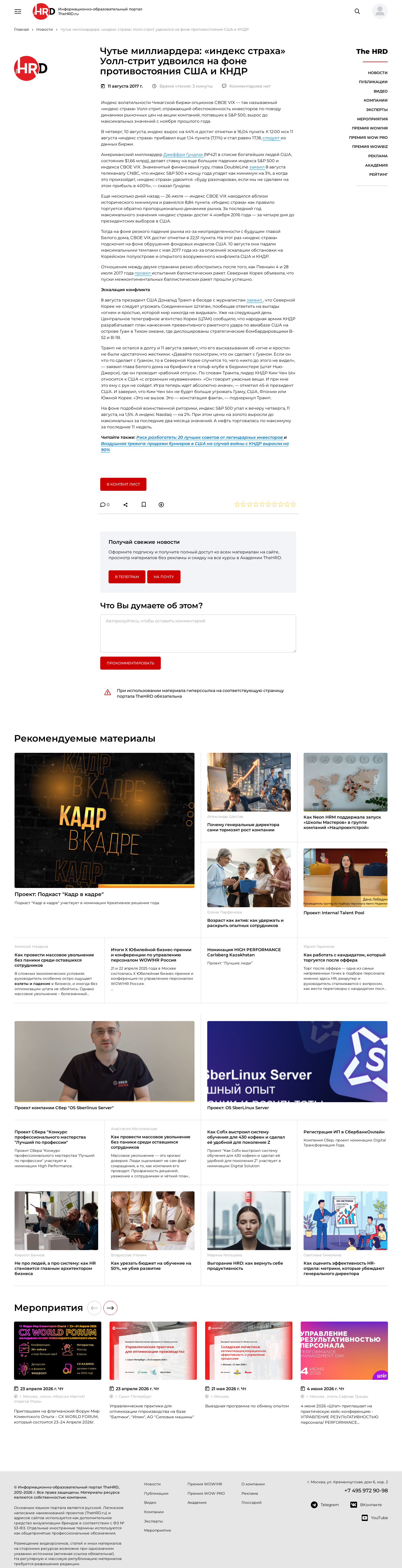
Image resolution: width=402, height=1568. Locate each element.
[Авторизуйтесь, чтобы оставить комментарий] (198, 633)
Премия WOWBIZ (370, 146)
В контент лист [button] (123, 484)
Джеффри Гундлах (183, 154)
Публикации (373, 82)
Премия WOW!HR (370, 128)
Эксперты (377, 109)
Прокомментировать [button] (130, 663)
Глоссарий (252, 1502)
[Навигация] (17, 11)
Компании (376, 100)
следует (272, 137)
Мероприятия (372, 119)
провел (143, 273)
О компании (253, 1484)
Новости (378, 72)
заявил (257, 167)
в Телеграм (127, 576)
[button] (378, 11)
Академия (376, 165)
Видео (381, 91)
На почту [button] (164, 576)
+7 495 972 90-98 (366, 1490)
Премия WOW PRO (368, 137)
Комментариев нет (246, 86)
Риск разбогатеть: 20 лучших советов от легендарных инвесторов (210, 437)
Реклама (378, 156)
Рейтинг (378, 174)
